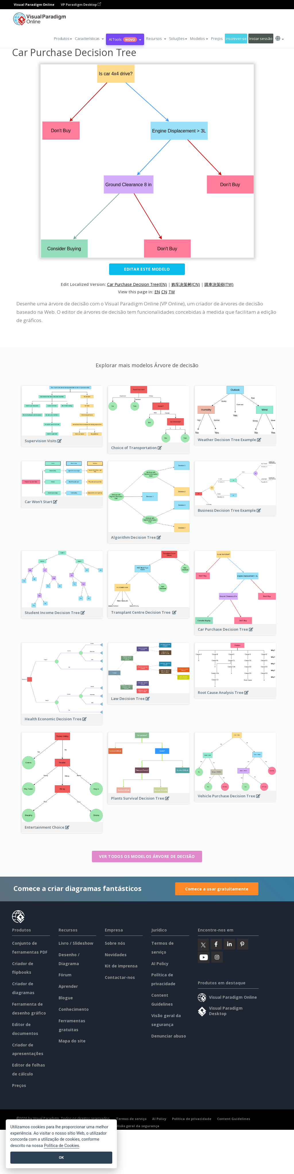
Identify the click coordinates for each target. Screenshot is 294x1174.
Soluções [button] (178, 38)
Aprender (68, 986)
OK (61, 1157)
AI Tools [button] (125, 39)
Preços (217, 38)
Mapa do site (72, 1041)
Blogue (66, 997)
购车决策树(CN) (185, 284)
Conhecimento (74, 1009)
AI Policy (160, 963)
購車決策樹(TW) (218, 284)
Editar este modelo (147, 269)
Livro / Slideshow (76, 943)
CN (164, 292)
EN (157, 292)
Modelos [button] (199, 38)
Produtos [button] (63, 38)
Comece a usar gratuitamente (216, 889)
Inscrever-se (236, 38)
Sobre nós (115, 943)
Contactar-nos (120, 977)
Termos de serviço (131, 1119)
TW (172, 292)
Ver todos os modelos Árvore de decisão (147, 856)
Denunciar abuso (168, 1036)
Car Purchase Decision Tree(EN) (137, 284)
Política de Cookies (61, 1145)
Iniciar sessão (260, 38)
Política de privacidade (191, 1119)
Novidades (116, 954)
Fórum (65, 974)
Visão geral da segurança (137, 1126)
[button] (89, 38)
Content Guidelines (233, 1119)
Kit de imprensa (121, 966)
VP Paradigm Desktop (81, 4)
